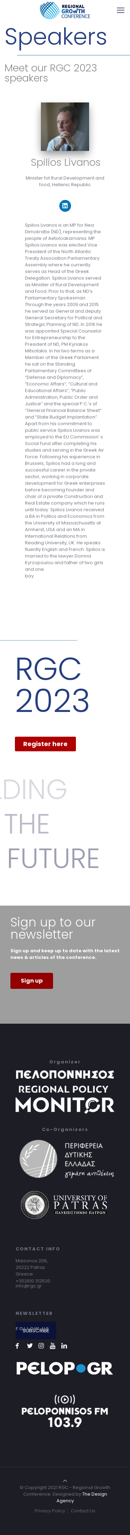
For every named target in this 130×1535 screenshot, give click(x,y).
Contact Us (83, 1510)
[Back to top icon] (65, 1481)
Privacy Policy (50, 1510)
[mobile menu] (121, 10)
